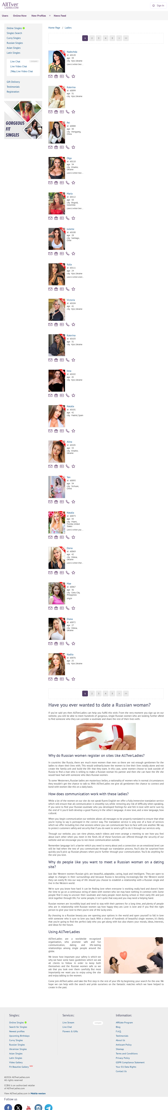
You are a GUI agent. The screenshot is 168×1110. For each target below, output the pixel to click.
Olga (69, 158)
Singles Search (14, 33)
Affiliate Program (124, 1022)
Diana (70, 619)
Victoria (71, 300)
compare (34, 61)
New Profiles (39, 15)
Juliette (70, 229)
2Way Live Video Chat (21, 71)
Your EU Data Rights (126, 1066)
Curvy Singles (14, 38)
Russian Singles (15, 42)
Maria (70, 193)
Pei (68, 122)
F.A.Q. (118, 1031)
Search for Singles (18, 1026)
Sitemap (120, 1049)
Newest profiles (17, 1031)
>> (126, 38)
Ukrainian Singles (18, 1049)
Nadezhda (72, 52)
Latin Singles (13, 52)
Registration (13, 91)
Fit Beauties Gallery (19, 1066)
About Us (120, 1040)
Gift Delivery (13, 81)
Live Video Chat (18, 66)
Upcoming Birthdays (19, 1035)
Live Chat (15, 61)
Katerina (71, 87)
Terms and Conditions (127, 1053)
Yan (68, 477)
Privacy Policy (123, 1057)
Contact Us (121, 1071)
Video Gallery (16, 1062)
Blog (118, 1026)
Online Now (20, 15)
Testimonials (13, 86)
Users (5, 15)
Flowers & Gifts (70, 1031)
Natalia (70, 406)
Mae (69, 583)
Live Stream (68, 1022)
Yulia (69, 264)
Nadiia (70, 654)
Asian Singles (14, 47)
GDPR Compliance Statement (130, 1062)
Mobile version (38, 1093)
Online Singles (14, 28)
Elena (70, 548)
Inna (69, 371)
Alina (69, 442)
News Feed (60, 15)
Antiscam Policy (124, 1044)
